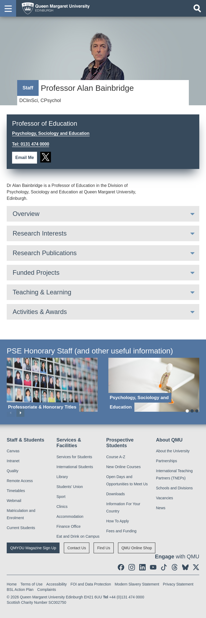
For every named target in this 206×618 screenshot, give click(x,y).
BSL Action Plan (20, 589)
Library (62, 477)
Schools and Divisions (174, 488)
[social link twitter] (45, 157)
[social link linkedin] (142, 567)
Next (20, 413)
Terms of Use (31, 584)
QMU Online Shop (137, 548)
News (160, 508)
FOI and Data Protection (91, 584)
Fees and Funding (121, 531)
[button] (8, 8)
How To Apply (117, 521)
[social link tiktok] (164, 567)
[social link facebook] (121, 567)
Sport (61, 496)
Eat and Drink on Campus (78, 536)
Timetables (16, 491)
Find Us (103, 548)
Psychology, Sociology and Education (51, 133)
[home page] (54, 8)
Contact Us (76, 548)
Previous (11, 413)
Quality (13, 471)
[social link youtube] (153, 567)
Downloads (115, 494)
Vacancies (164, 498)
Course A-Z (115, 457)
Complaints (46, 589)
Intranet (13, 461)
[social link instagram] (131, 567)
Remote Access (20, 481)
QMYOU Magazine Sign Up (33, 548)
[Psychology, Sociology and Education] (153, 385)
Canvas (13, 451)
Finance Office (69, 526)
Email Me (24, 157)
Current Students (21, 528)
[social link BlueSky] (185, 567)
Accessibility (56, 584)
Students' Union (70, 487)
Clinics (62, 506)
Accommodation (70, 516)
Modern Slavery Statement (137, 584)
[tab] (103, 214)
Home (12, 584)
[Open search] (197, 8)
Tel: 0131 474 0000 (30, 144)
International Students (75, 467)
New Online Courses (123, 467)
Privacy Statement (178, 584)
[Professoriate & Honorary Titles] (52, 385)
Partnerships (166, 461)
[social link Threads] (174, 567)
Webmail (14, 500)
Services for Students (74, 457)
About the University (173, 451)
